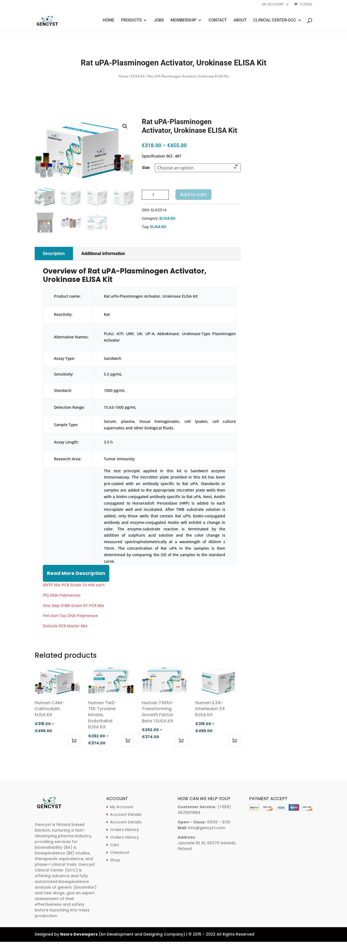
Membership (183, 20)
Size (146, 167)
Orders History (124, 829)
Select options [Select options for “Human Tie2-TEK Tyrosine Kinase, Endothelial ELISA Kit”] (127, 740)
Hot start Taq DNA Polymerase (70, 615)
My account (273, 5)
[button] (125, 126)
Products (131, 20)
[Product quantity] (155, 195)
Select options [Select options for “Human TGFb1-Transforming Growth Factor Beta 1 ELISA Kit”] (181, 740)
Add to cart (193, 194)
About (239, 20)
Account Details (126, 814)
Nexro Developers (79, 934)
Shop (115, 860)
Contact (217, 20)
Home (108, 20)
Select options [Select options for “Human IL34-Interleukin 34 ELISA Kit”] (234, 740)
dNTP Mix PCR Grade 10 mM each (74, 584)
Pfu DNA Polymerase (62, 595)
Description (54, 253)
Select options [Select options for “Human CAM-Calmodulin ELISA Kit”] (74, 740)
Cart (114, 845)
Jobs (159, 20)
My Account (121, 807)
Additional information (103, 253)
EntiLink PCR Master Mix (65, 625)
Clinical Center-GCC (274, 20)
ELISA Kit (138, 76)
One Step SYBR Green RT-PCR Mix (73, 605)
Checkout (119, 852)
